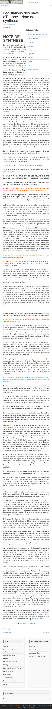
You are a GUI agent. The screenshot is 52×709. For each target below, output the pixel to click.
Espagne (30, 50)
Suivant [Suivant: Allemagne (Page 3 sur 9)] (33, 623)
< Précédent (7, 632)
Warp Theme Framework (26, 707)
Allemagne (31, 42)
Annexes (30, 65)
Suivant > (46, 632)
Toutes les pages (33, 69)
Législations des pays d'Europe (37, 34)
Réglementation (12, 629)
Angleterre (31, 46)
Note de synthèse (33, 38)
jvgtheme (47, 705)
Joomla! (33, 705)
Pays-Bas (31, 54)
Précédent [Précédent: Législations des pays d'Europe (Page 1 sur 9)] (22, 623)
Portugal (30, 57)
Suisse (30, 61)
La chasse (12, 24)
